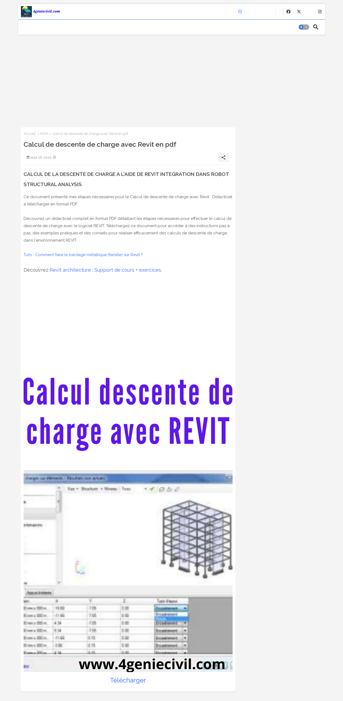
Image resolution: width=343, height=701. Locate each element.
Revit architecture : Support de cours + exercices (105, 270)
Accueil (30, 134)
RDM (44, 134)
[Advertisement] (171, 79)
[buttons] (288, 12)
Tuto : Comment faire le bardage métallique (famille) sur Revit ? (83, 254)
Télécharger (128, 680)
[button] (304, 27)
